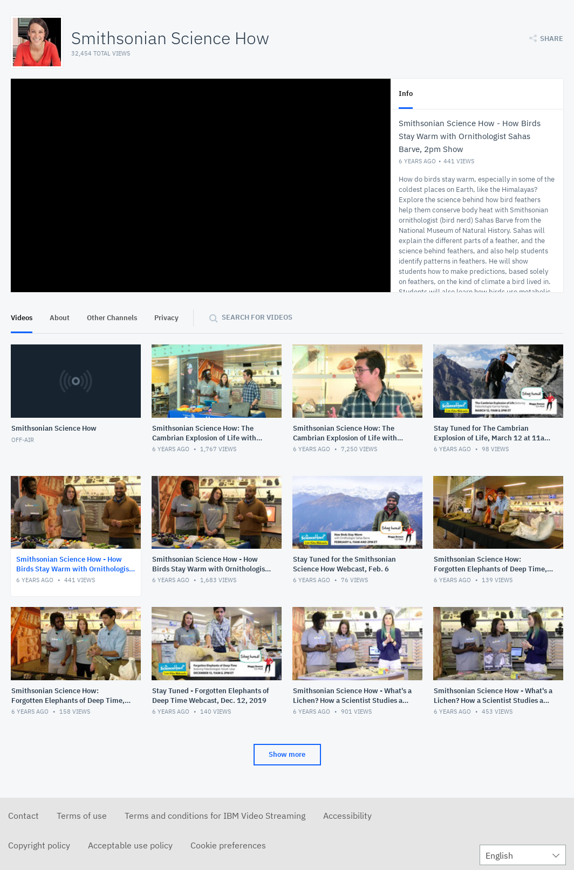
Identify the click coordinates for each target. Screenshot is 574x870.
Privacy (166, 317)
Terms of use (82, 815)
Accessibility (347, 815)
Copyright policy (39, 845)
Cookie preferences (228, 845)
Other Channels (112, 317)
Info (406, 93)
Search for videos (257, 317)
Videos (21, 317)
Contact (23, 815)
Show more (287, 754)
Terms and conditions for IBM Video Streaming (215, 815)
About (60, 317)
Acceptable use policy (130, 845)
